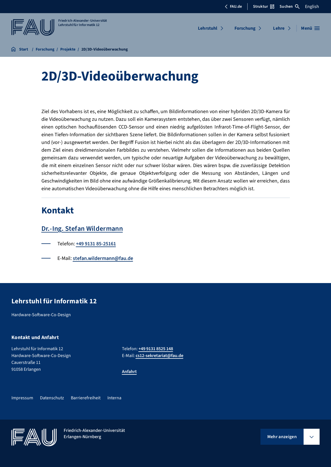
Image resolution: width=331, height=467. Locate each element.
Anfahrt (129, 371)
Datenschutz (52, 398)
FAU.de (233, 6)
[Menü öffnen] (310, 28)
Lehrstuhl (207, 28)
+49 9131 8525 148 (156, 349)
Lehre (278, 28)
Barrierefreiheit (86, 398)
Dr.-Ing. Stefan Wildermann (82, 229)
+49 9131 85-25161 (96, 243)
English (312, 6)
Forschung (245, 28)
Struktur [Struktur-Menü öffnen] (263, 6)
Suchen (290, 6)
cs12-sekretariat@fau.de (159, 355)
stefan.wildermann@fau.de (103, 258)
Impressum (22, 398)
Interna (114, 398)
